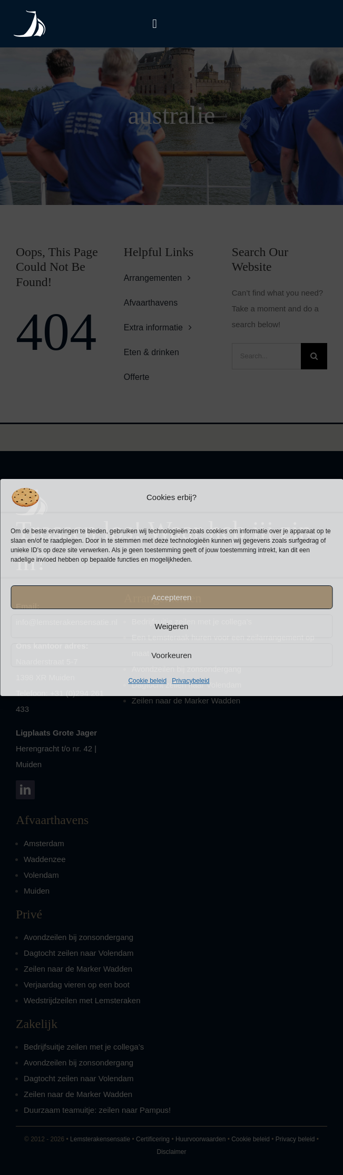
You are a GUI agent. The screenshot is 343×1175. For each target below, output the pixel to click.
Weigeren (172, 626)
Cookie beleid (147, 680)
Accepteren (172, 597)
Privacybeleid (190, 680)
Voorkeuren (171, 655)
